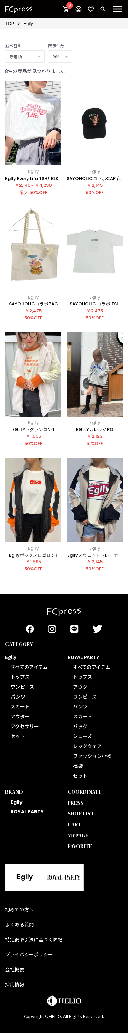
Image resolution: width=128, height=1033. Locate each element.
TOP (9, 23)
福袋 (78, 765)
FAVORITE (80, 846)
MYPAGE (78, 835)
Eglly (28, 23)
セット (18, 736)
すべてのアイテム (29, 666)
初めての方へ (19, 909)
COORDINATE (85, 791)
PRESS (75, 802)
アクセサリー (25, 726)
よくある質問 (19, 924)
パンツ (18, 696)
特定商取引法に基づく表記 (33, 939)
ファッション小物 (92, 755)
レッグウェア (87, 746)
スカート (20, 706)
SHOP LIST (81, 813)
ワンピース (22, 686)
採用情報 (14, 984)
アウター (20, 716)
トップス (20, 676)
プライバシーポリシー (29, 954)
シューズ (82, 736)
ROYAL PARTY (27, 811)
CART (75, 824)
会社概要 (14, 969)
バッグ (80, 726)
